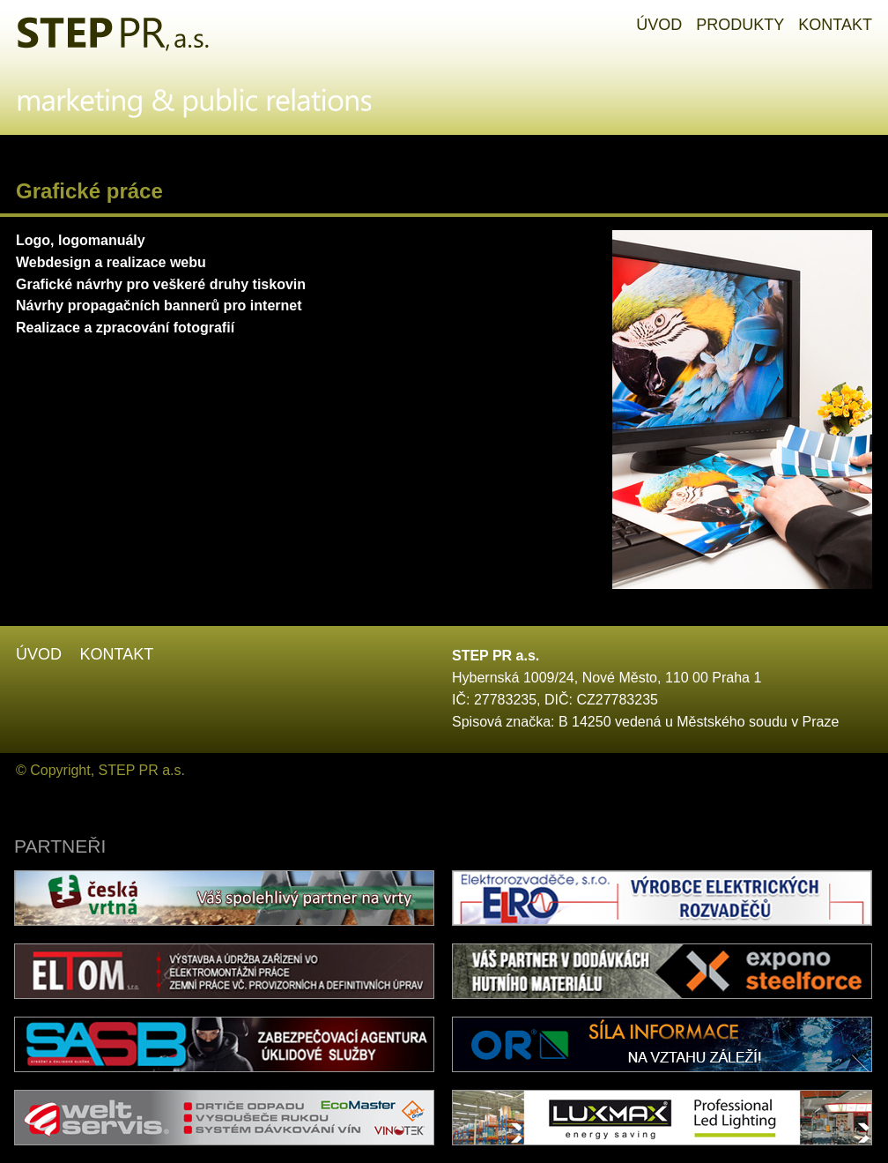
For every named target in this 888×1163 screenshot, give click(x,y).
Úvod (39, 654)
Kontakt (116, 654)
